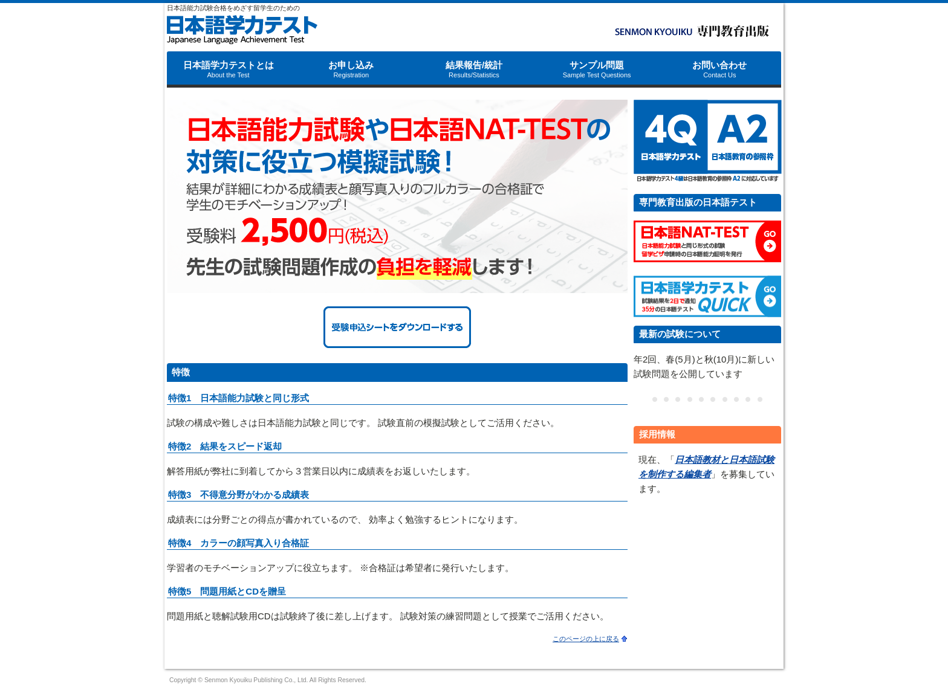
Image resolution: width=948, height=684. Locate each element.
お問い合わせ (719, 69)
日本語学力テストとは (228, 69)
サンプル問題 (597, 69)
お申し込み (351, 69)
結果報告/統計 (474, 69)
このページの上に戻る (586, 638)
